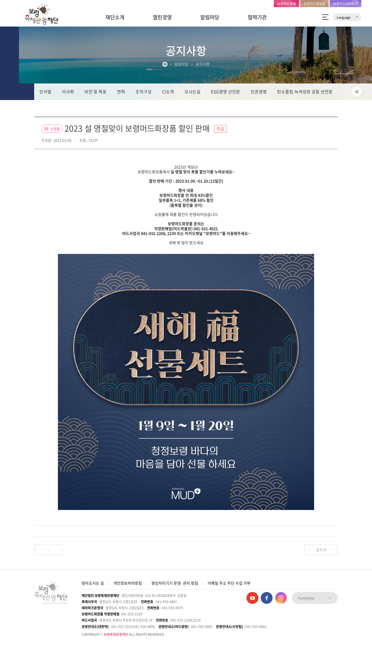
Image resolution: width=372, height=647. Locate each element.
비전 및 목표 (95, 91)
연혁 (121, 91)
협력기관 (257, 17)
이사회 (68, 91)
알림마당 (209, 17)
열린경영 (162, 17)
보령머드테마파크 (345, 3)
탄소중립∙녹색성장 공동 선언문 (305, 91)
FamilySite (314, 598)
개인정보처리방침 (127, 583)
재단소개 (114, 17)
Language (347, 17)
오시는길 (192, 91)
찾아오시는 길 (93, 583)
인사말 (45, 91)
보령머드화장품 (314, 3)
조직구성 (143, 91)
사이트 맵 (325, 17)
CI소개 (168, 91)
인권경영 (259, 91)
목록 (321, 550)
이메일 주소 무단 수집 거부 (229, 583)
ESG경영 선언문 (225, 91)
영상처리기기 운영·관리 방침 (174, 583)
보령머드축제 (286, 3)
